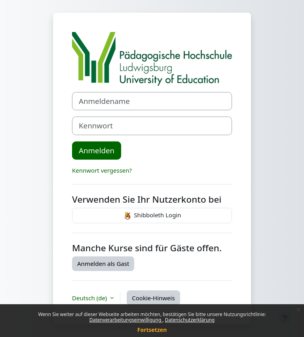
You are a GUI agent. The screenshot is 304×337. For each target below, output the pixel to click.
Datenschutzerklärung (190, 319)
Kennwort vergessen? (102, 170)
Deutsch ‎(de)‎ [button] (90, 298)
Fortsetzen (152, 329)
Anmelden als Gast (103, 263)
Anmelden (96, 150)
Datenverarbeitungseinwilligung (126, 319)
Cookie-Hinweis (153, 298)
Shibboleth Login (152, 215)
